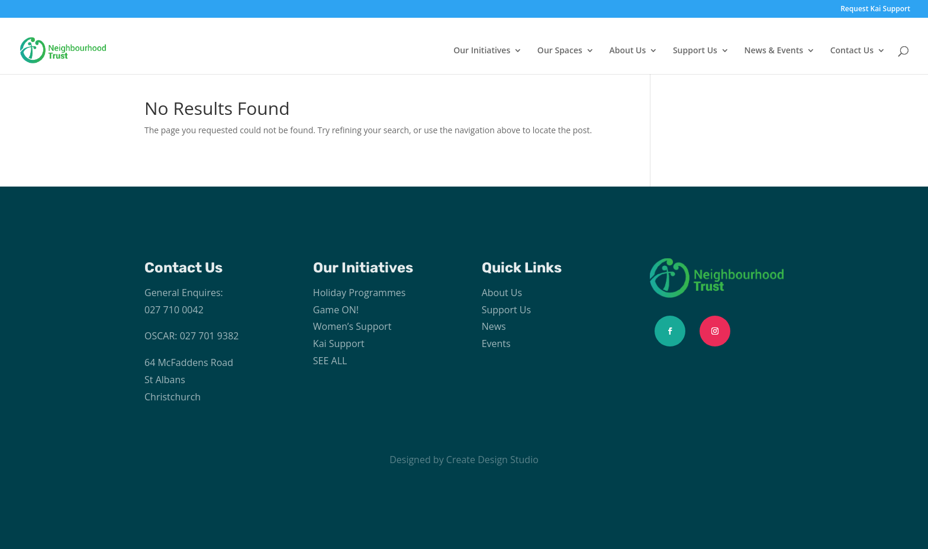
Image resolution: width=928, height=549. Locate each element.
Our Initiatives (481, 51)
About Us (627, 51)
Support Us (695, 51)
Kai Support (339, 343)
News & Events (774, 51)
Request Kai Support (875, 9)
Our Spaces (559, 51)
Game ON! (336, 309)
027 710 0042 (174, 309)
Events (496, 343)
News (494, 326)
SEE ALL (330, 360)
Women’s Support (352, 326)
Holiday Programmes (359, 292)
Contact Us (852, 51)
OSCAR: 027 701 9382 (191, 335)
